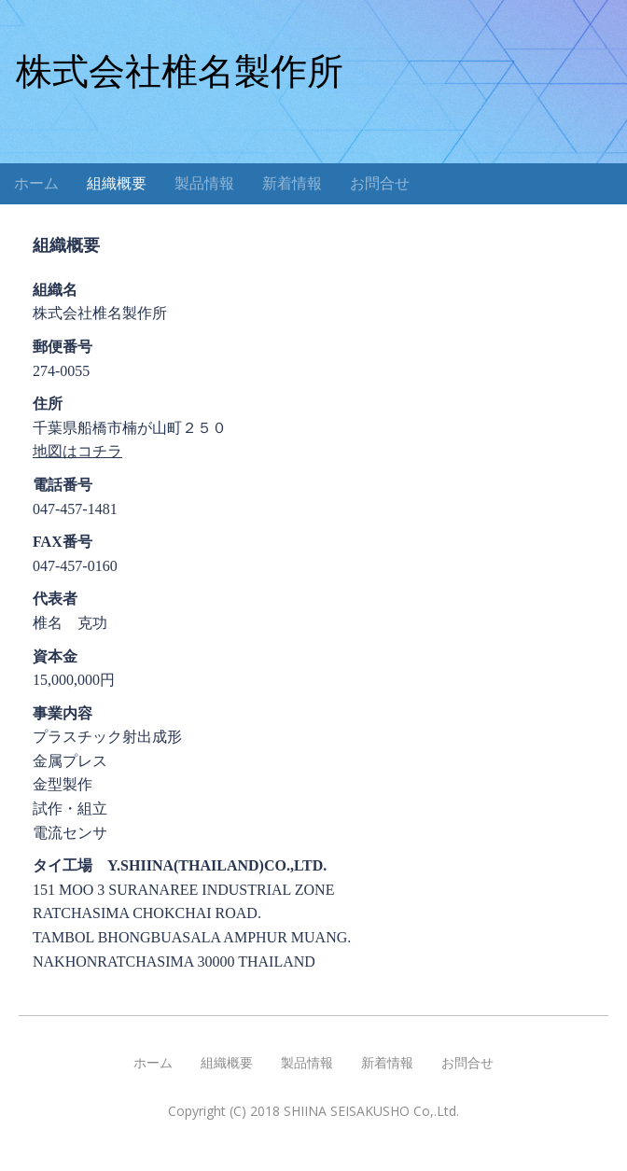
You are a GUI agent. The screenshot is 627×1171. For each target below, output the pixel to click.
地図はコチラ (77, 451)
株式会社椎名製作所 (179, 71)
